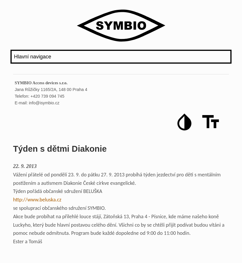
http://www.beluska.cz (37, 199)
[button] (184, 122)
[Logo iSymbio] (121, 26)
